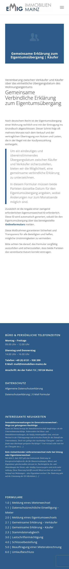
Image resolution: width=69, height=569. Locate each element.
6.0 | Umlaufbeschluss (19, 552)
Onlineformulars (15, 224)
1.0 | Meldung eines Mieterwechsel (27, 502)
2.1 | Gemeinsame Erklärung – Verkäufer (31, 522)
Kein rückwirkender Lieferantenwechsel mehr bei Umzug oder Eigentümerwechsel (34, 453)
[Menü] (62, 7)
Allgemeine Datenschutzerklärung (24, 388)
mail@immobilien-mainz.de (30, 364)
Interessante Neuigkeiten (25, 416)
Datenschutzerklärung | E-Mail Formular (27, 394)
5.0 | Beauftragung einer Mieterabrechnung (33, 547)
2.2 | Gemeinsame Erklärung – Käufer (29, 527)
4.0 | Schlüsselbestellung (21, 542)
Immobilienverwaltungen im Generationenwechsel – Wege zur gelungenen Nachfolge (31, 424)
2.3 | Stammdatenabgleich (22, 532)
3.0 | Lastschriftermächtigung (24, 537)
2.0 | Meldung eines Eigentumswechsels (31, 517)
